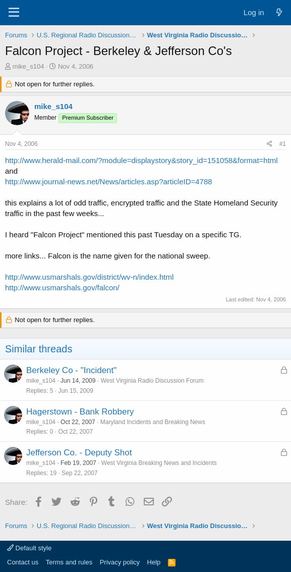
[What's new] (279, 12)
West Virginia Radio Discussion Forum (151, 380)
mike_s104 (28, 66)
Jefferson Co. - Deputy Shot (79, 452)
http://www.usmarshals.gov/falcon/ (62, 287)
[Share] (269, 144)
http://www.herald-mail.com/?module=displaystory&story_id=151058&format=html (141, 160)
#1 (282, 143)
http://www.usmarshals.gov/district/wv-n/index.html (89, 277)
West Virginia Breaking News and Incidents (159, 462)
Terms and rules (69, 562)
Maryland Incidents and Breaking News (152, 422)
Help (154, 562)
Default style (29, 548)
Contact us (22, 562)
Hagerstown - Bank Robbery (80, 412)
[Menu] (14, 12)
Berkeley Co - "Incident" (71, 370)
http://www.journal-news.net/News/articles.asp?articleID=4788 (108, 181)
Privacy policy (120, 562)
